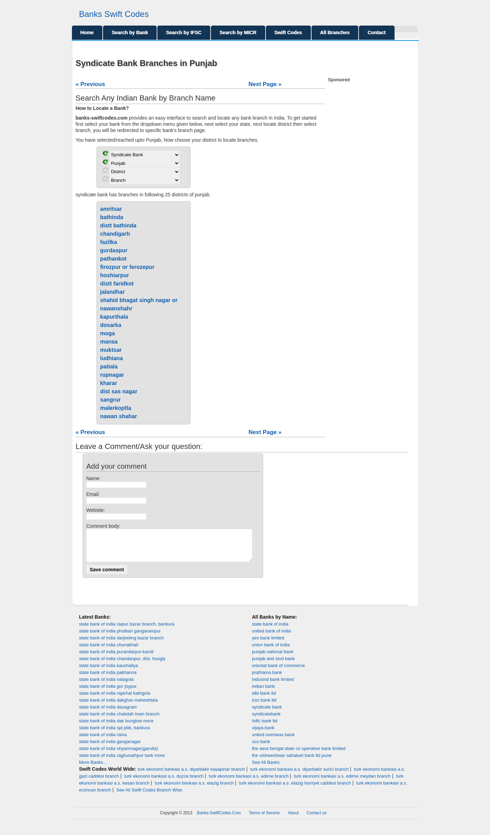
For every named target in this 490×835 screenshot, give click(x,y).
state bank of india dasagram (108, 713)
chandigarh (115, 234)
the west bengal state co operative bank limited (298, 754)
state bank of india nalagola (106, 685)
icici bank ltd (264, 706)
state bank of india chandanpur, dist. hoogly (122, 664)
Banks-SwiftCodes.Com (219, 819)
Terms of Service (264, 819)
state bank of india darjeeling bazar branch (121, 644)
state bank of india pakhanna (108, 678)
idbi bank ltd (264, 699)
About (293, 819)
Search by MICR (238, 32)
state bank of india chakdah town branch (119, 720)
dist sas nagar (119, 391)
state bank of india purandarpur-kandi (116, 657)
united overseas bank (273, 740)
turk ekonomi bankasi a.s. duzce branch (163, 782)
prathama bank (267, 678)
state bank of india (270, 630)
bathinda (111, 217)
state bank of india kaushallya (108, 671)
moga (107, 333)
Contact (377, 32)
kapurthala (114, 317)
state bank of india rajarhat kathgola (114, 699)
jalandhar (112, 292)
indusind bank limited (273, 685)
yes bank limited (268, 644)
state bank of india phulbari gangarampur (120, 637)
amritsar (111, 209)
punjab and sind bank (273, 664)
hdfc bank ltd (265, 727)
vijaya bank (263, 734)
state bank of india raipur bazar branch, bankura (127, 630)
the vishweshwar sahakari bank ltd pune (292, 761)
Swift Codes (288, 32)
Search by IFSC (184, 32)
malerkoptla (115, 408)
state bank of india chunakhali (108, 651)
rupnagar (112, 375)
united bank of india (271, 637)
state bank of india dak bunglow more (116, 727)
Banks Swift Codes (114, 14)
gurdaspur (114, 250)
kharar (108, 383)
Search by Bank (130, 32)
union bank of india (271, 651)
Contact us (316, 819)
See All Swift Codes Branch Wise (149, 796)
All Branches (335, 32)
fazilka (108, 242)
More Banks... (93, 768)
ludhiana (111, 358)
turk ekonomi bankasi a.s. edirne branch (249, 782)
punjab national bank (273, 657)
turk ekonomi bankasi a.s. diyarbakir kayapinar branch (191, 775)
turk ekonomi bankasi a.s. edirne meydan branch (342, 782)
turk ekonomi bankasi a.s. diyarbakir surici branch (299, 775)
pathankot (113, 259)
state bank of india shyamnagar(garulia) (118, 754)
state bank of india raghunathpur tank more (122, 761)
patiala (109, 366)
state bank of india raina (103, 740)
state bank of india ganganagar (110, 747)
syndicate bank (267, 713)
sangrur (110, 400)
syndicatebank (266, 720)
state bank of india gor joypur (108, 692)
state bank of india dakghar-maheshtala (118, 706)
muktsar (111, 350)
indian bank (263, 692)
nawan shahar (118, 416)
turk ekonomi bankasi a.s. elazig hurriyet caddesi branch (295, 789)
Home (87, 32)
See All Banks (266, 768)
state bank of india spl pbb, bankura (114, 734)
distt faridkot (117, 284)
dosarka (110, 325)
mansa (109, 342)
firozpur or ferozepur (127, 267)
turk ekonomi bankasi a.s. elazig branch (194, 789)
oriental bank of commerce (278, 671)
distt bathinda (118, 225)
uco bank (261, 747)
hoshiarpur (114, 275)
